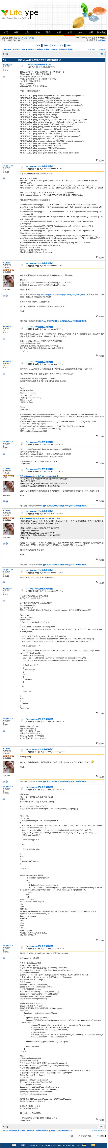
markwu (6, 263)
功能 (27, 32)
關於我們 (101, 32)
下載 (38, 32)
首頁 (6, 32)
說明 (46, 45)
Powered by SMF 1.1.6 (37, 1145)
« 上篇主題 (92, 49)
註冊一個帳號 (29, 38)
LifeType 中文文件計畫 (48, 321)
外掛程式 (31, 49)
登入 (19, 38)
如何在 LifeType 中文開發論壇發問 (73, 321)
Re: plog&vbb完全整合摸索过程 (39, 166)
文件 (80, 32)
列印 (101, 54)
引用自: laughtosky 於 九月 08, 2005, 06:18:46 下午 (40, 476)
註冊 (69, 45)
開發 (48, 32)
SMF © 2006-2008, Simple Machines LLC (63, 1145)
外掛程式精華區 (43, 49)
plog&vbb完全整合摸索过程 (62, 49)
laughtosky (8, 64)
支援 (59, 32)
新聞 (16, 32)
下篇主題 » (101, 49)
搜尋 (91, 32)
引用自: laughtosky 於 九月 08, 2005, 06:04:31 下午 (40, 518)
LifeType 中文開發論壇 (11, 49)
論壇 (70, 32)
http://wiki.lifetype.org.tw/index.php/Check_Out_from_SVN (61, 294)
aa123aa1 (102, 40)
